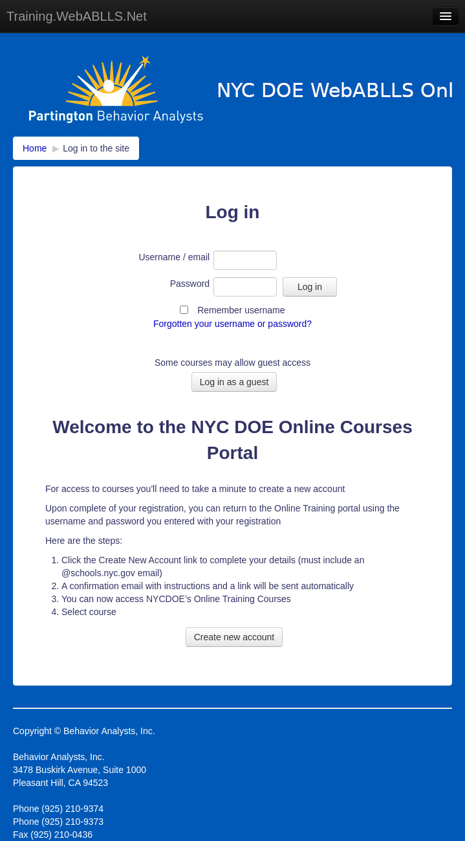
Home (35, 148)
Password (190, 283)
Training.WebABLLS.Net (76, 16)
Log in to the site (96, 148)
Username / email (174, 257)
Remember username (241, 310)
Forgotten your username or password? (232, 324)
